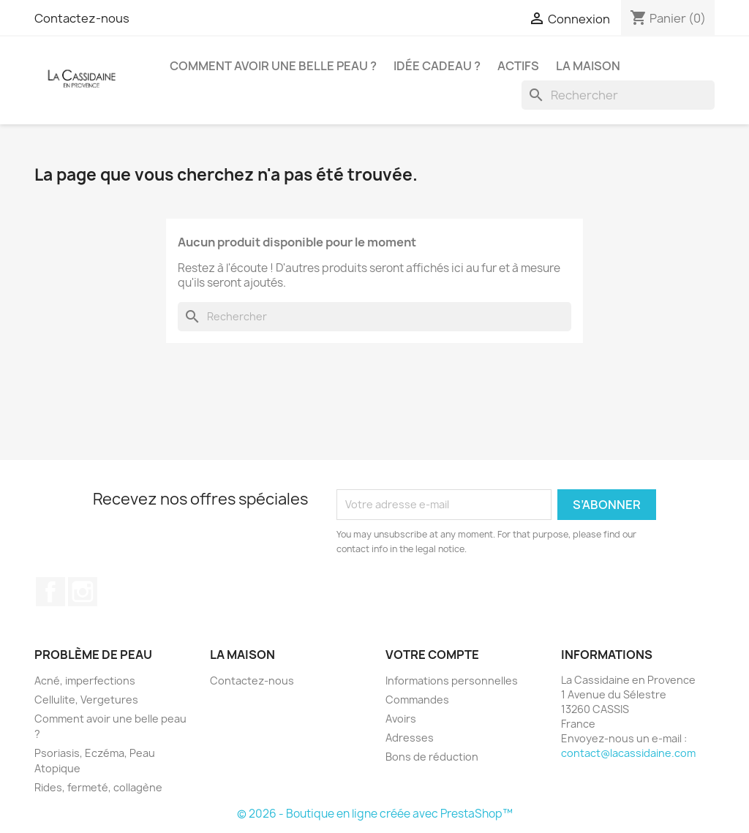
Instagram (82, 591)
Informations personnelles (451, 680)
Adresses (409, 738)
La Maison (588, 66)
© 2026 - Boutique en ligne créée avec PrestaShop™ (375, 813)
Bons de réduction (431, 757)
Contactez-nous (81, 18)
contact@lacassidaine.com (628, 753)
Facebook (50, 591)
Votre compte (432, 655)
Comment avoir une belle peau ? (273, 66)
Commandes (417, 699)
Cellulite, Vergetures (86, 699)
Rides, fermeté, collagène (98, 787)
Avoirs (400, 718)
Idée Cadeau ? (437, 66)
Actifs (518, 66)
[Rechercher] (618, 95)
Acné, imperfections (84, 680)
